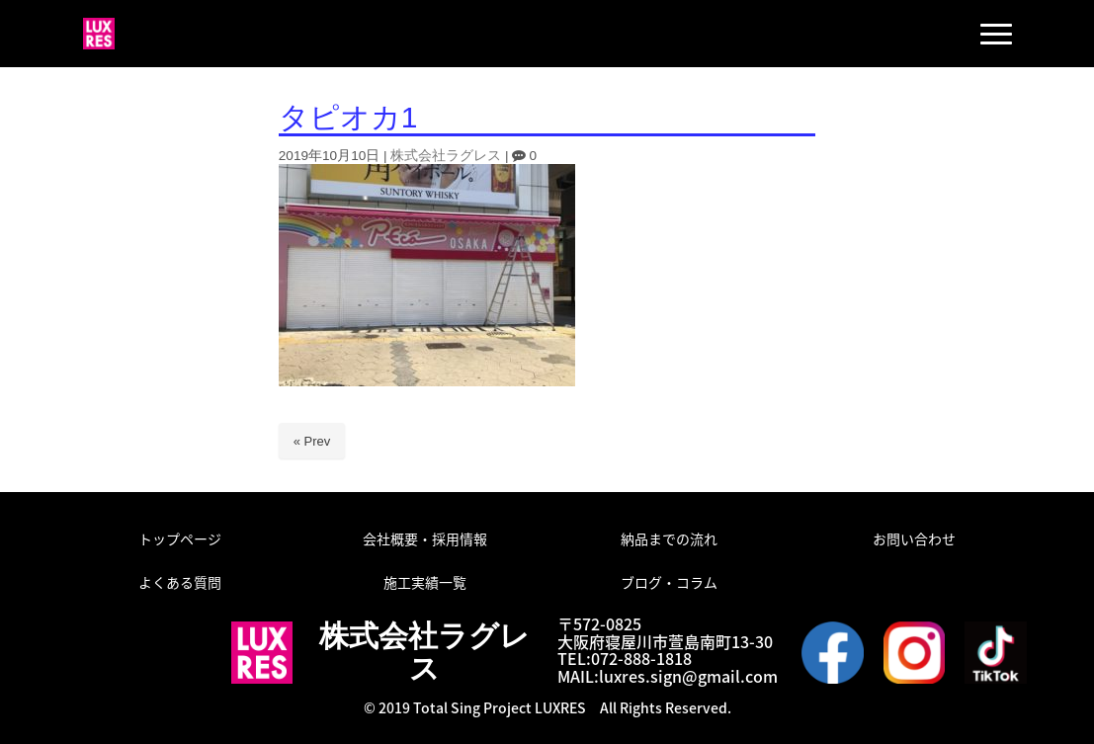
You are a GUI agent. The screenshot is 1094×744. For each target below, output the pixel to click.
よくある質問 (179, 582)
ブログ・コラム (669, 582)
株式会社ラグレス (445, 155)
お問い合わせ (914, 538)
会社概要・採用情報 (425, 538)
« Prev (312, 441)
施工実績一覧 (424, 582)
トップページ (179, 538)
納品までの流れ (669, 538)
